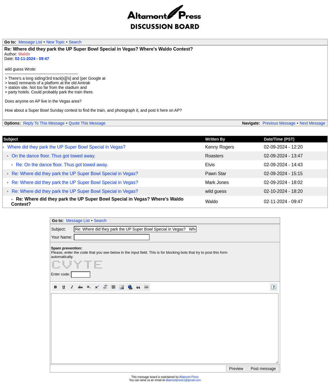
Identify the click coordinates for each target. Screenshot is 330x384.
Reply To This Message (43, 123)
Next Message (312, 123)
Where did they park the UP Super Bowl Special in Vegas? (66, 147)
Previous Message (278, 123)
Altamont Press (189, 377)
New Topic (55, 42)
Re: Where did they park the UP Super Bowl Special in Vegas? (75, 173)
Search (75, 42)
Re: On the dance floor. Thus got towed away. (62, 164)
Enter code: (61, 274)
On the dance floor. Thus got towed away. (53, 155)
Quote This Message (87, 123)
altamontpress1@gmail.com (183, 380)
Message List (30, 42)
